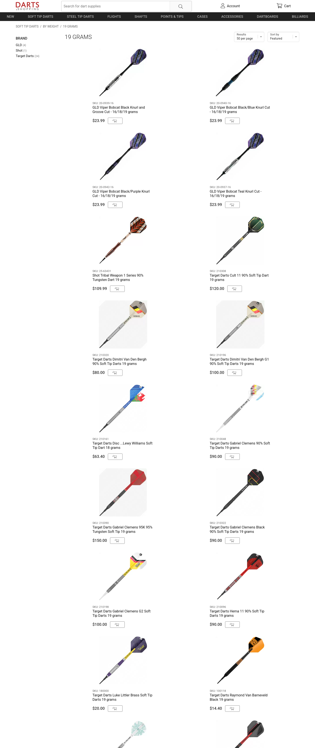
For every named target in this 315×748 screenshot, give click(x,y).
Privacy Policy (79, 738)
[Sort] (283, 37)
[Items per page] (249, 37)
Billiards (300, 17)
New (10, 17)
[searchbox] (126, 6)
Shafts (141, 17)
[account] (230, 6)
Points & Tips (172, 17)
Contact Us (24, 738)
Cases (202, 17)
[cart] (283, 6)
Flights (114, 17)
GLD (21, 45)
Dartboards (267, 17)
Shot (21, 50)
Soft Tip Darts (40, 17)
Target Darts (27, 56)
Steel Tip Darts (80, 17)
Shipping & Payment (50, 738)
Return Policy (102, 738)
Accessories (232, 17)
